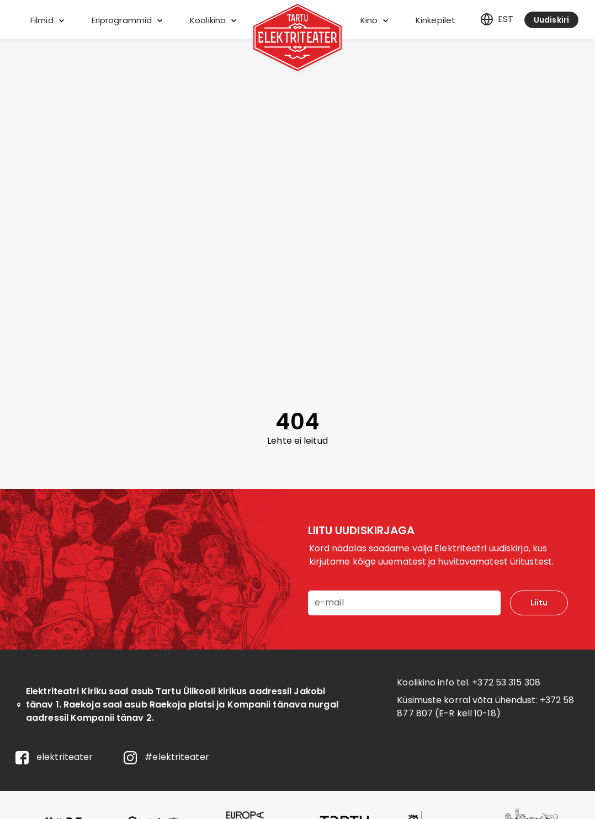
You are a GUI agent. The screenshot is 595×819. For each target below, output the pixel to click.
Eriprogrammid (127, 20)
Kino (374, 20)
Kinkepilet (435, 20)
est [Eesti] (496, 19)
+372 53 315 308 (506, 682)
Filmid (47, 20)
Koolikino (213, 20)
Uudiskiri (551, 19)
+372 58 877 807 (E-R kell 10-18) (485, 707)
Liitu (539, 602)
